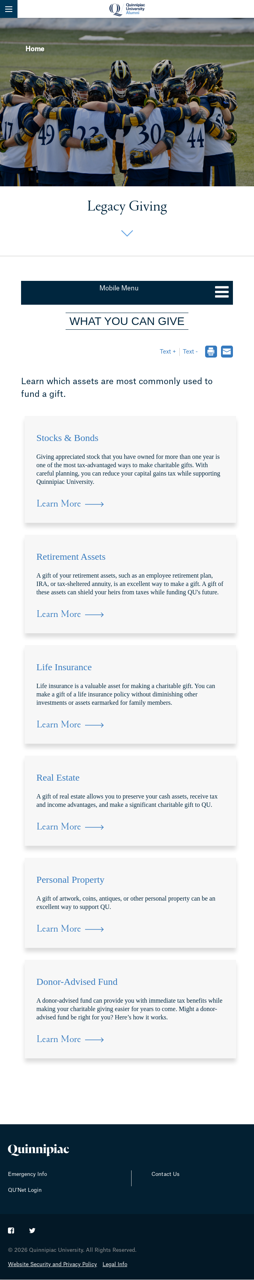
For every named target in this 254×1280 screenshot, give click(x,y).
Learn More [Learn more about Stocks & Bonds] (59, 504)
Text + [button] (168, 352)
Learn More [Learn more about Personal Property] (59, 929)
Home (34, 49)
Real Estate (58, 777)
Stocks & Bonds (68, 438)
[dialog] (211, 352)
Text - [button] (190, 352)
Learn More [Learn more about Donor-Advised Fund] (59, 1040)
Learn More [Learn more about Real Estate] (59, 827)
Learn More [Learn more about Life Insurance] (59, 725)
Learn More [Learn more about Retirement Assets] (59, 615)
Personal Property (71, 879)
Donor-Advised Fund (77, 981)
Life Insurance (64, 667)
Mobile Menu (119, 288)
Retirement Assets (71, 556)
